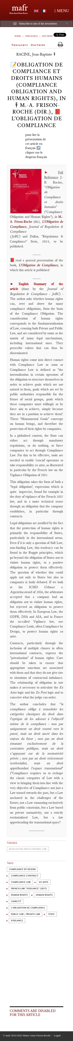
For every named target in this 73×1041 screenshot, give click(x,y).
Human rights (19, 895)
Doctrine (47, 36)
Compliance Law (21, 882)
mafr (20, 8)
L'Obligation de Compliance (28, 908)
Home (18, 36)
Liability (16, 901)
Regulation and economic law (28, 849)
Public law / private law (25, 914)
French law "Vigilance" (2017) (29, 888)
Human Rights (44, 895)
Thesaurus (31, 36)
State (51, 914)
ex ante (43, 882)
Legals (57, 1035)
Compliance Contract (24, 875)
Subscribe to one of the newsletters (38, 23)
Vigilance (17, 920)
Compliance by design (22, 869)
